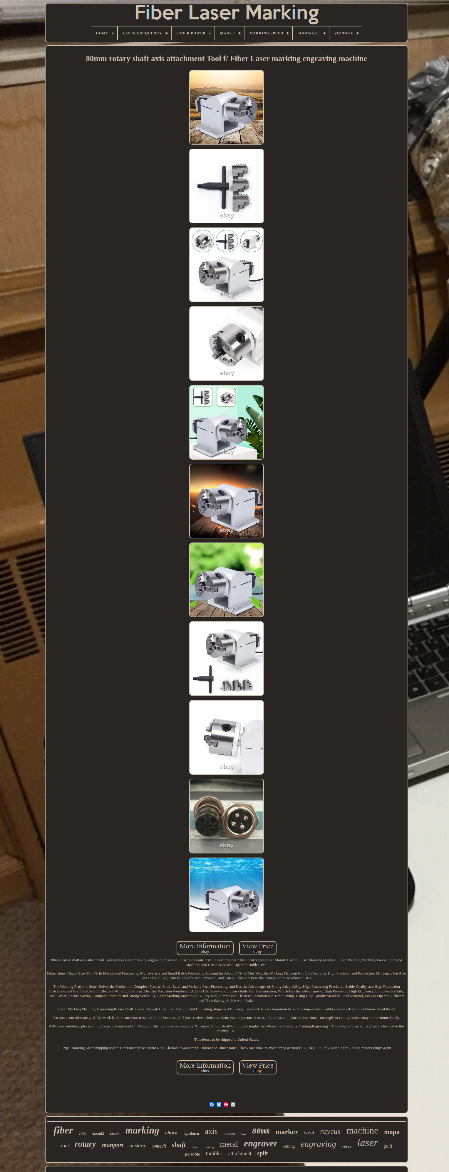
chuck (171, 1133)
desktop (137, 1145)
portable (192, 1154)
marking (142, 1130)
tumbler (214, 1153)
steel (309, 1132)
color (115, 1133)
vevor (346, 1146)
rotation (229, 1133)
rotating (209, 1147)
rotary (85, 1143)
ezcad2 (98, 1133)
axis (211, 1131)
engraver (260, 1143)
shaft (179, 1144)
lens (243, 1134)
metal (229, 1143)
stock (195, 1147)
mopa (392, 1132)
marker (286, 1132)
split (262, 1153)
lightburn (191, 1133)
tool (65, 1145)
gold (388, 1145)
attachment (240, 1153)
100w (82, 1133)
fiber (63, 1130)
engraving (318, 1143)
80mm (260, 1131)
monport (113, 1144)
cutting (289, 1146)
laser (367, 1142)
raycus (330, 1131)
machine (362, 1130)
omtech (159, 1145)
